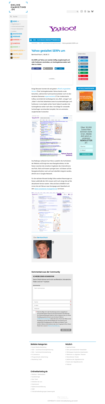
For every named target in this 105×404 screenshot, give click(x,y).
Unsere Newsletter (17, 29)
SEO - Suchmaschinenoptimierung (49, 43)
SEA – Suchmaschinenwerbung (41, 352)
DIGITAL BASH (17, 54)
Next (93, 100)
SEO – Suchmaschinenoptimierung (42, 349)
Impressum (35, 384)
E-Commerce (36, 354)
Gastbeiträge (36, 377)
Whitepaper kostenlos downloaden (77, 352)
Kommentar (36, 285)
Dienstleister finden (73, 357)
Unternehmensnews (18, 26)
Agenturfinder (71, 347)
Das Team (35, 379)
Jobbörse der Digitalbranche (75, 359)
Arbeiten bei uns (37, 382)
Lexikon (14, 31)
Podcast (69, 364)
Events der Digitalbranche (75, 362)
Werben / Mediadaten (38, 374)
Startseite (34, 43)
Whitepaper (17, 34)
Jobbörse (16, 43)
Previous (79, 100)
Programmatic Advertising (40, 357)
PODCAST (16, 58)
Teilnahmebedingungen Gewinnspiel (43, 391)
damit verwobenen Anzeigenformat (46, 189)
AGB (33, 389)
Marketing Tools (37, 359)
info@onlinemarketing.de (43, 319)
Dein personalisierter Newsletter (77, 349)
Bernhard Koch (42, 238)
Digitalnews (15, 24)
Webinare (16, 36)
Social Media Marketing (39, 347)
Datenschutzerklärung (53, 326)
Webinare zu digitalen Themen (76, 354)
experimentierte (50, 96)
